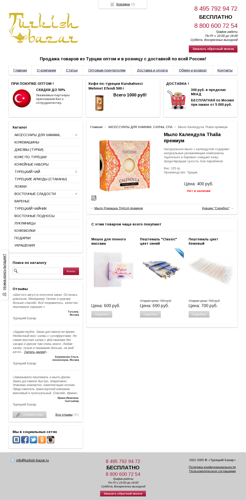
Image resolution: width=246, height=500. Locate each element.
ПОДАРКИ (22, 238)
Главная (20, 70)
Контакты (224, 70)
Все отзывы (64, 414)
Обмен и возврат (193, 70)
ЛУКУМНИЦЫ (25, 223)
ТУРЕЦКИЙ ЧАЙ (27, 172)
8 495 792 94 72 (215, 8)
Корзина (123, 4)
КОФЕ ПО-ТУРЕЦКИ (30, 157)
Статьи (72, 70)
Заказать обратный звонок (213, 49)
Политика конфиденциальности (212, 467)
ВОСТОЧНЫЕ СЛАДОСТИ (35, 194)
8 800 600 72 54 (215, 25)
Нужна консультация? (4, 272)
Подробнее (102, 314)
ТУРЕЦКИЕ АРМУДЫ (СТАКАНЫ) (40, 179)
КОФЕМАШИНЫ (26, 142)
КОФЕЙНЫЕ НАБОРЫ (31, 164)
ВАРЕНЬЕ (22, 201)
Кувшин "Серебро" (216, 208)
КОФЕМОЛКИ (24, 231)
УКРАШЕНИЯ (24, 245)
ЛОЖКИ (20, 186)
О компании (46, 70)
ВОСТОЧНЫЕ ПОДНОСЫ (34, 216)
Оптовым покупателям (106, 70)
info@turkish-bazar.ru (32, 460)
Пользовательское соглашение (212, 471)
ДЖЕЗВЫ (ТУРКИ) (28, 150)
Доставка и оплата (152, 70)
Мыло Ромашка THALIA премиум (118, 208)
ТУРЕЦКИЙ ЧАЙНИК (30, 208)
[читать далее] (34, 352)
